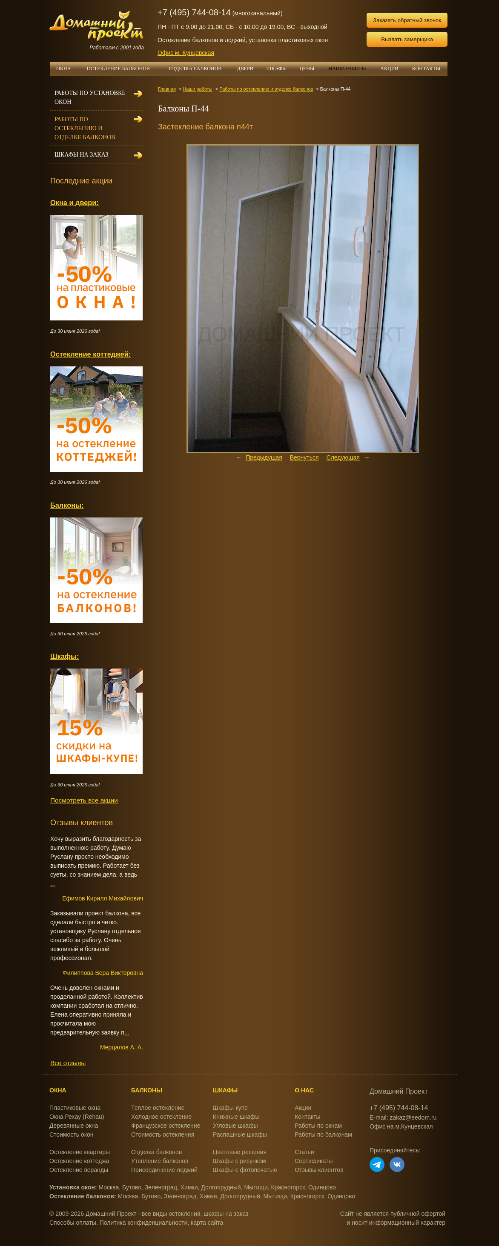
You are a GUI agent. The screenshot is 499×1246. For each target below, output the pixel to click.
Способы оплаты (72, 1222)
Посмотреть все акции (84, 800)
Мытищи (255, 1187)
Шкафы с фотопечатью (245, 1169)
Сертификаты (314, 1160)
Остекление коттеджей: (90, 354)
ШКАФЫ (280, 68)
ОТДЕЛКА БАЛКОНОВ (200, 68)
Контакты (307, 1116)
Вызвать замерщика (407, 39)
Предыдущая (264, 457)
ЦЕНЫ (310, 68)
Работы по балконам (323, 1134)
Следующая (343, 457)
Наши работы (197, 88)
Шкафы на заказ (81, 154)
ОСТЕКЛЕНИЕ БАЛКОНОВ (123, 68)
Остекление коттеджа (79, 1160)
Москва (109, 1187)
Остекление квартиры (79, 1152)
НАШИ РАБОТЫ (347, 68)
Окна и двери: (74, 202)
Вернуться (304, 457)
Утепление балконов (159, 1160)
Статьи (304, 1152)
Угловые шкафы (235, 1125)
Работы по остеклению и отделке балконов (266, 88)
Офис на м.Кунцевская (401, 1126)
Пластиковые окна (74, 1107)
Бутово (131, 1187)
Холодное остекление (161, 1116)
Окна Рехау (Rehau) (76, 1116)
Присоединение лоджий (164, 1169)
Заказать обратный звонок (407, 20)
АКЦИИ (392, 68)
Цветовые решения (240, 1152)
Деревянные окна (73, 1125)
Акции (303, 1107)
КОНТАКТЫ (426, 68)
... (52, 883)
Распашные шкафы (240, 1134)
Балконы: (67, 505)
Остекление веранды (78, 1169)
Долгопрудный (221, 1187)
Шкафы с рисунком (239, 1160)
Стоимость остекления (162, 1134)
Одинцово (322, 1187)
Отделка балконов (156, 1152)
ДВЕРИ (248, 68)
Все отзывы (68, 1062)
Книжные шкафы (236, 1116)
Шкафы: (64, 656)
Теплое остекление (157, 1107)
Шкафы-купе (230, 1107)
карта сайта (207, 1222)
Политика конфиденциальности (144, 1222)
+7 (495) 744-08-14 (194, 12)
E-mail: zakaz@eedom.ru (403, 1117)
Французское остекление (165, 1125)
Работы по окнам (318, 1125)
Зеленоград (161, 1187)
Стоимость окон (71, 1134)
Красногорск (288, 1187)
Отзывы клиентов (319, 1169)
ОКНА (66, 68)
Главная (167, 88)
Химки (189, 1187)
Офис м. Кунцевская (186, 52)
